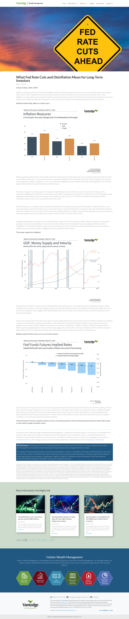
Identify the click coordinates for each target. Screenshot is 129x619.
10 (39, 540)
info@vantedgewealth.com (78, 597)
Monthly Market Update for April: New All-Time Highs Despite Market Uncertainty (63, 519)
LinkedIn (94, 597)
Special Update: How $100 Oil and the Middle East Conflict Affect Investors (98, 519)
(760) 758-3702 (57, 597)
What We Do (72, 3)
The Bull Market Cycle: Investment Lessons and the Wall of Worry (30, 518)
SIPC (66, 602)
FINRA (63, 602)
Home (64, 3)
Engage (92, 3)
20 (42, 540)
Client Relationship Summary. (69, 610)
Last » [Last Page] (52, 540)
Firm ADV (57, 610)
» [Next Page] (49, 540)
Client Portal (100, 3)
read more (21, 529)
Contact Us (109, 3)
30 (44, 540)
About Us (83, 3)
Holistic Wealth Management (64, 557)
